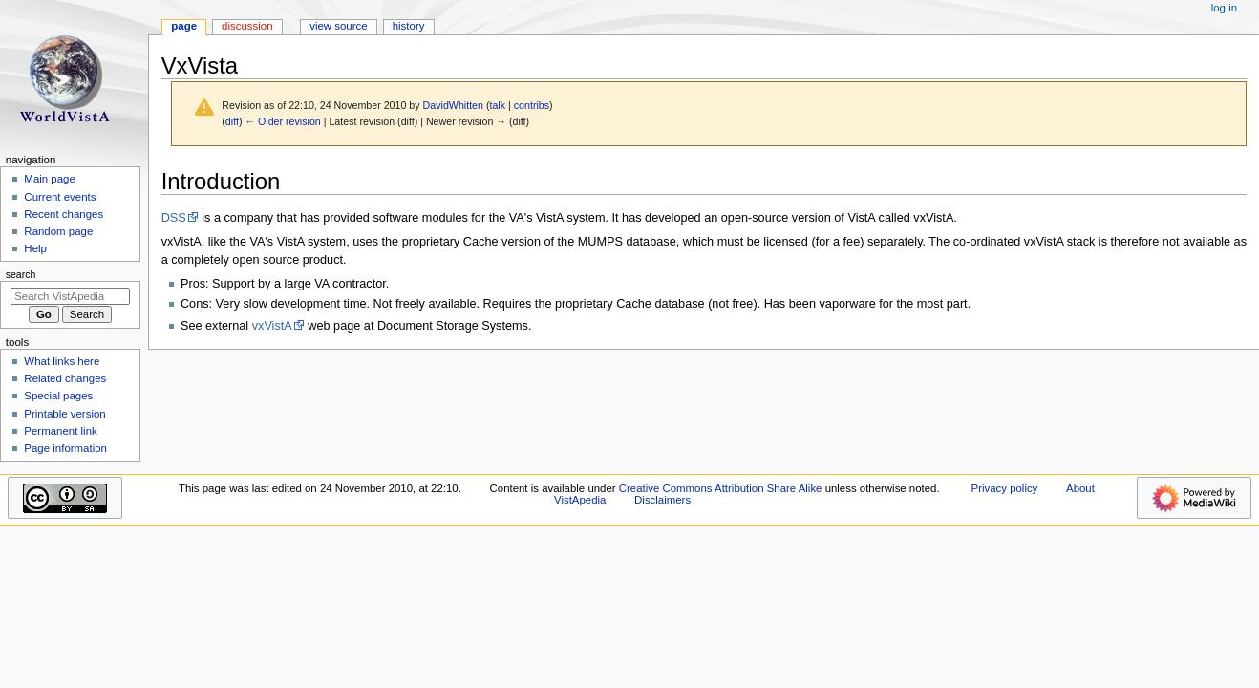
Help (35, 248)
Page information (65, 448)
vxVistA (272, 326)
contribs (531, 105)
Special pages (58, 395)
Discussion (247, 26)
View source (338, 26)
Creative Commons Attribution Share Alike (720, 488)
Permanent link (60, 431)
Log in (1224, 7)
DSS (173, 218)
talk (497, 105)
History (409, 26)
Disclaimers (662, 499)
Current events (60, 197)
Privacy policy (1004, 488)
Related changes (65, 378)
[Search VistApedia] (70, 296)
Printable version (64, 413)
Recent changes (63, 214)
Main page (49, 178)
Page (184, 26)
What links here (61, 361)
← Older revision (282, 121)
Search (21, 274)
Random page (58, 231)
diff (232, 121)
